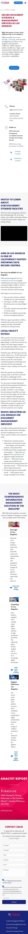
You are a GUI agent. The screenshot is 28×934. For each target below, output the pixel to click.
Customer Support (14, 838)
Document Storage (11, 904)
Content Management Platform (15, 898)
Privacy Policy (20, 924)
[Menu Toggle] (25, 3)
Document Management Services (16, 901)
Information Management (13, 911)
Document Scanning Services (14, 908)
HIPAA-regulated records (16, 454)
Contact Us (9, 915)
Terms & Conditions (13, 924)
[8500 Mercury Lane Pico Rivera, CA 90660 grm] (14, 176)
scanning (12, 39)
